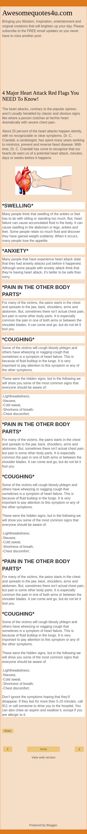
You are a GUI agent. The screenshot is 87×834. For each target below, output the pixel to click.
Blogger (51, 825)
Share (7, 730)
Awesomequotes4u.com (37, 13)
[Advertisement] (43, 64)
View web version (44, 757)
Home (43, 749)
